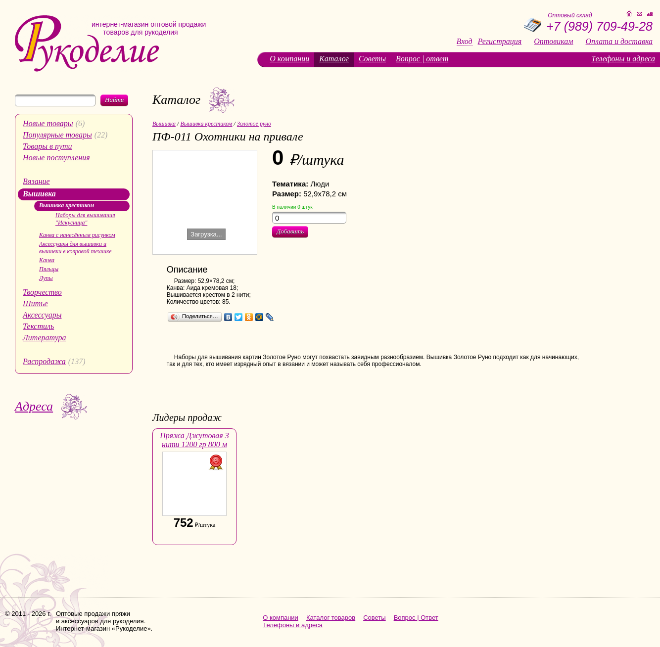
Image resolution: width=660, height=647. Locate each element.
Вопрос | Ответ (416, 617)
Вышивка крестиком (66, 205)
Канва (46, 260)
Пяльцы (48, 269)
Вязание (36, 181)
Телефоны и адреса (623, 58)
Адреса (34, 406)
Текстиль (38, 326)
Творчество (42, 292)
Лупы (46, 278)
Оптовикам (553, 42)
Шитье (35, 303)
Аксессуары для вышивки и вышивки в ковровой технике (75, 247)
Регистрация (500, 42)
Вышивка (39, 193)
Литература (44, 337)
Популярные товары (57, 135)
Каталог (334, 58)
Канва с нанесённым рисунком (77, 234)
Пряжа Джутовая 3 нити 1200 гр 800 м (194, 440)
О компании (289, 58)
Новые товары (48, 123)
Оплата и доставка (619, 42)
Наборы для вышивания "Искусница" (85, 219)
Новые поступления (56, 157)
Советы (372, 58)
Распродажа (44, 361)
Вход (464, 42)
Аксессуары (42, 315)
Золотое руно (254, 123)
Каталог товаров (330, 617)
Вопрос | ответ (422, 58)
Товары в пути (47, 146)
